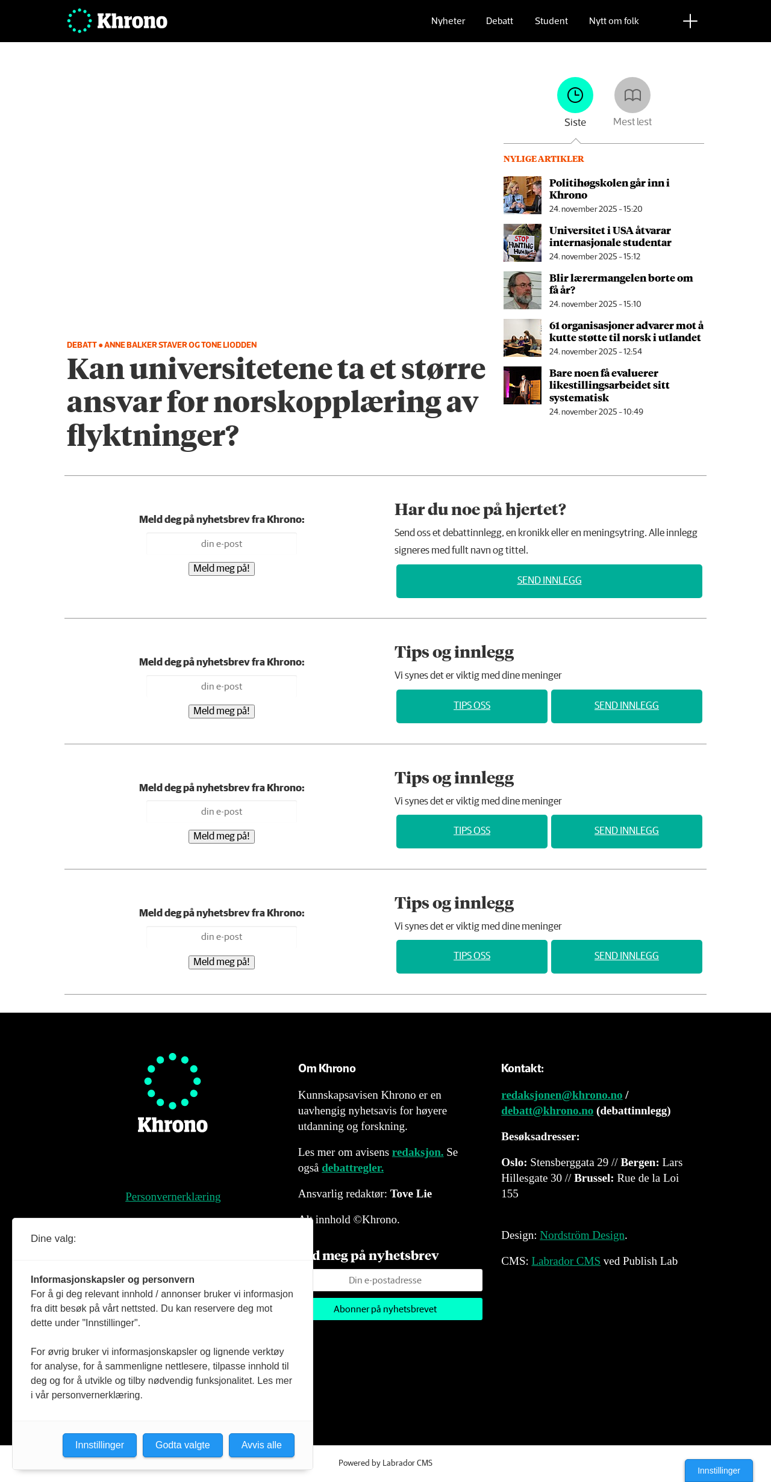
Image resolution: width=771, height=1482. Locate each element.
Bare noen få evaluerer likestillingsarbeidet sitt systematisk (609, 384)
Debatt (499, 27)
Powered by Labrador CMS (385, 1463)
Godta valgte (182, 1445)
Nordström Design (582, 1235)
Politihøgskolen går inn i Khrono (609, 188)
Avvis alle (262, 1445)
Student (551, 27)
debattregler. (353, 1167)
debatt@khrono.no (547, 1110)
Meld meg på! (221, 569)
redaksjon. (418, 1152)
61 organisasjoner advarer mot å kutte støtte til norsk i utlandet (626, 331)
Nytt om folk (614, 27)
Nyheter (448, 27)
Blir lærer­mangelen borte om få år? (621, 283)
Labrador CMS (566, 1261)
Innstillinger (719, 1470)
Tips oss (472, 706)
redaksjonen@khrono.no (561, 1094)
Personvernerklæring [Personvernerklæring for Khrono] (172, 1196)
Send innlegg (549, 581)
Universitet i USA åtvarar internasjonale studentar (610, 236)
